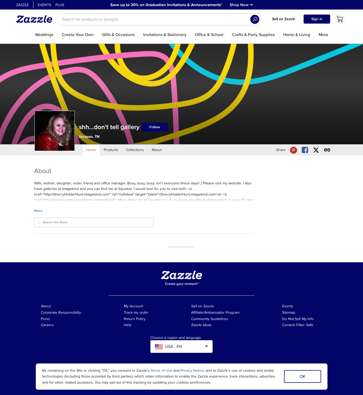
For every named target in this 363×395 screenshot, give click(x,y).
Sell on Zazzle (283, 19)
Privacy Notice (192, 370)
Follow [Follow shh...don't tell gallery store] (154, 127)
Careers (47, 325)
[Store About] (156, 150)
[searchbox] (159, 19)
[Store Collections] (135, 150)
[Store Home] (91, 150)
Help (128, 325)
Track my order (136, 312)
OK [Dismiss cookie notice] (302, 376)
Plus (59, 5)
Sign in (316, 19)
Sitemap (288, 312)
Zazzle (22, 5)
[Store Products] (111, 150)
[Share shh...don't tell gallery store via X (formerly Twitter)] (316, 150)
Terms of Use (161, 370)
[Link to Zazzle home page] (36, 19)
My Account (133, 306)
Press (45, 319)
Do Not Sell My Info (298, 319)
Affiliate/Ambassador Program (215, 312)
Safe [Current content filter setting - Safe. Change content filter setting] (309, 325)
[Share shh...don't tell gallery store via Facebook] (305, 150)
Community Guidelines (209, 319)
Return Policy (135, 319)
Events (44, 5)
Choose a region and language (175, 338)
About (46, 306)
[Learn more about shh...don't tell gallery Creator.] (144, 211)
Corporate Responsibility (61, 312)
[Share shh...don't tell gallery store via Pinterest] (293, 150)
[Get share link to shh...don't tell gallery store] (327, 150)
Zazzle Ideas (201, 325)
